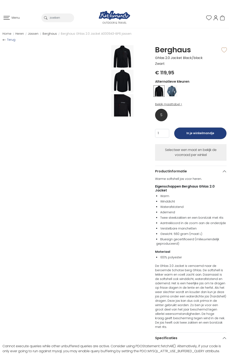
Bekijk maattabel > (168, 104)
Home (6, 34)
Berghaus (50, 34)
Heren (19, 34)
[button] (215, 17)
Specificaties (166, 338)
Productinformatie (171, 171)
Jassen (33, 34)
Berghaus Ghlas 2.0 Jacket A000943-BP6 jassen (96, 34)
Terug (11, 40)
